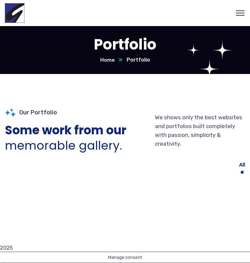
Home (107, 60)
